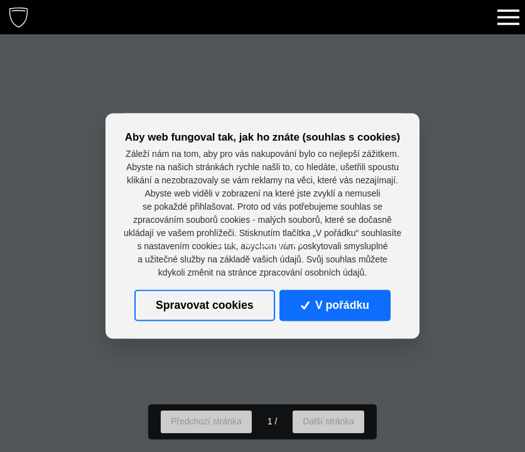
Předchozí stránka (206, 421)
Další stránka (328, 421)
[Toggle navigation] (508, 17)
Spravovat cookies (204, 305)
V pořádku (335, 305)
